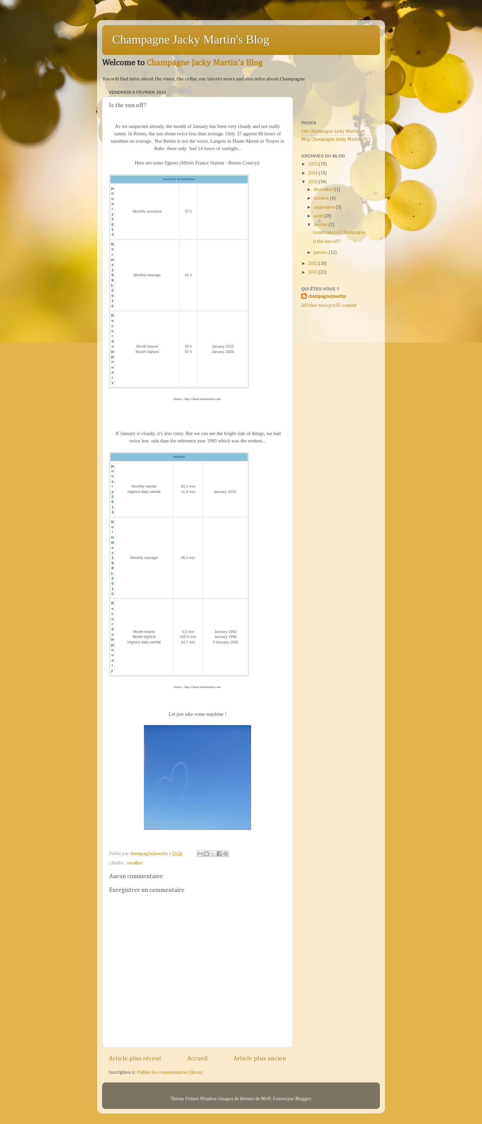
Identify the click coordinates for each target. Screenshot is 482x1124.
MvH (266, 1099)
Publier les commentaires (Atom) (170, 1072)
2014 (313, 173)
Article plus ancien (259, 1058)
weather (135, 863)
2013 (313, 182)
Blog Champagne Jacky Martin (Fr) (335, 139)
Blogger (303, 1099)
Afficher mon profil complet (328, 305)
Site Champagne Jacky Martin (330, 131)
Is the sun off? (327, 241)
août (318, 216)
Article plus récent (135, 1058)
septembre (325, 207)
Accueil (197, 1058)
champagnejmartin (327, 296)
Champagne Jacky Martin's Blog (190, 39)
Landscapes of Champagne (339, 232)
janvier (321, 252)
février (321, 224)
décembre (324, 189)
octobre (322, 198)
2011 (313, 272)
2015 (313, 164)
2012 (313, 263)
